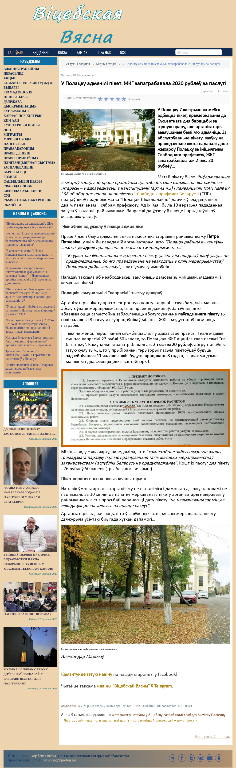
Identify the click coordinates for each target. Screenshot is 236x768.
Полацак (149, 706)
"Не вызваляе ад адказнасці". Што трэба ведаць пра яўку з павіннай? (29, 225)
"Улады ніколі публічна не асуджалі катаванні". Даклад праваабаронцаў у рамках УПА (30, 310)
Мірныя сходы (93, 706)
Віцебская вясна (43, 756)
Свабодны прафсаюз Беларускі (168, 194)
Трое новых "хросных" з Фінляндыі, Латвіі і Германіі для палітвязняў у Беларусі (28, 355)
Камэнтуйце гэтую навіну (86, 674)
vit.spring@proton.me (59, 760)
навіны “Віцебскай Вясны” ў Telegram (134, 686)
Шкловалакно (166, 706)
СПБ (181, 706)
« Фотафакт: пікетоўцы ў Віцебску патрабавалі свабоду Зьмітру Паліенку (167, 715)
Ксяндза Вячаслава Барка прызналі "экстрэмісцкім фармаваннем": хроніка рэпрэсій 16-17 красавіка (29, 341)
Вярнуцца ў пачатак (212, 736)
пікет (188, 706)
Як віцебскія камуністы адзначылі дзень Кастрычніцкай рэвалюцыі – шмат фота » (130, 720)
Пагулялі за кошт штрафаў (28, 614)
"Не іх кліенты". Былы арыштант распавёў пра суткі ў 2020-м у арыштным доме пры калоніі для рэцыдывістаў (28, 295)
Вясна (86, 36)
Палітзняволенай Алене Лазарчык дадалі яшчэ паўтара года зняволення (29, 368)
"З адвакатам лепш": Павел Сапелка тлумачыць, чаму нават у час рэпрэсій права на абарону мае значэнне (29, 256)
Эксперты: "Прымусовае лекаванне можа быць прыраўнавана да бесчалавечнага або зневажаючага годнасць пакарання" (30, 239)
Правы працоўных (118, 706)
